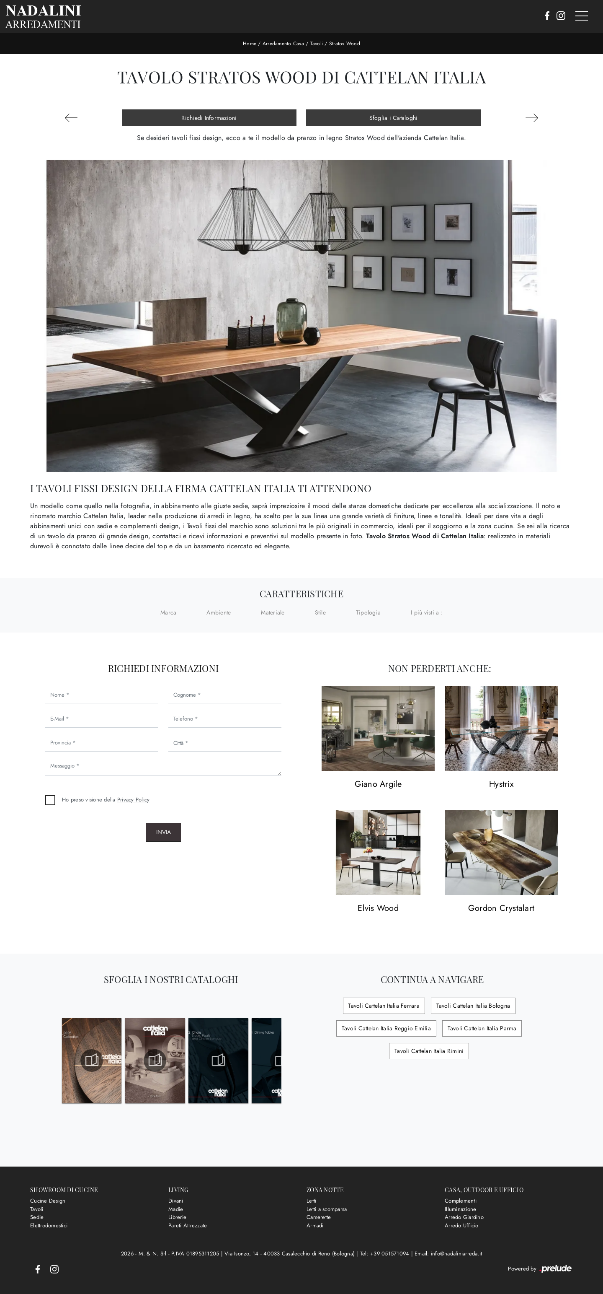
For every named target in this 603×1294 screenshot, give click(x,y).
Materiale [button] (272, 612)
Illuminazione (460, 1209)
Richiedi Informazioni (209, 118)
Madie (175, 1209)
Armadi (315, 1225)
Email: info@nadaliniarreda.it (448, 1254)
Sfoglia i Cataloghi (393, 118)
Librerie (177, 1217)
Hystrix (501, 784)
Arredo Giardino (464, 1217)
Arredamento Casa (283, 43)
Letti (311, 1201)
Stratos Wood (344, 43)
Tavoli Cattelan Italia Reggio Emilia (386, 1028)
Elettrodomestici (48, 1225)
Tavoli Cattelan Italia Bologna (473, 1005)
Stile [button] (320, 612)
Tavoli (316, 43)
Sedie (37, 1217)
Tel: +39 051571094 (385, 1254)
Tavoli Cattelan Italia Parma (481, 1028)
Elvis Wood (378, 908)
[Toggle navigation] (581, 16)
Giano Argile (378, 784)
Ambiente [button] (218, 612)
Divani (175, 1201)
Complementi (461, 1201)
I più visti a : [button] (427, 612)
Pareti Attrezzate (187, 1225)
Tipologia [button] (368, 612)
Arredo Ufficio (462, 1225)
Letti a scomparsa (327, 1209)
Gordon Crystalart (501, 908)
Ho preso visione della (105, 800)
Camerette (319, 1217)
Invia (163, 832)
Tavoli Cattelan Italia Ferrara (384, 1005)
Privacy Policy (133, 800)
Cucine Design (47, 1201)
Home (249, 43)
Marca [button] (168, 612)
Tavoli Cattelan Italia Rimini (429, 1051)
